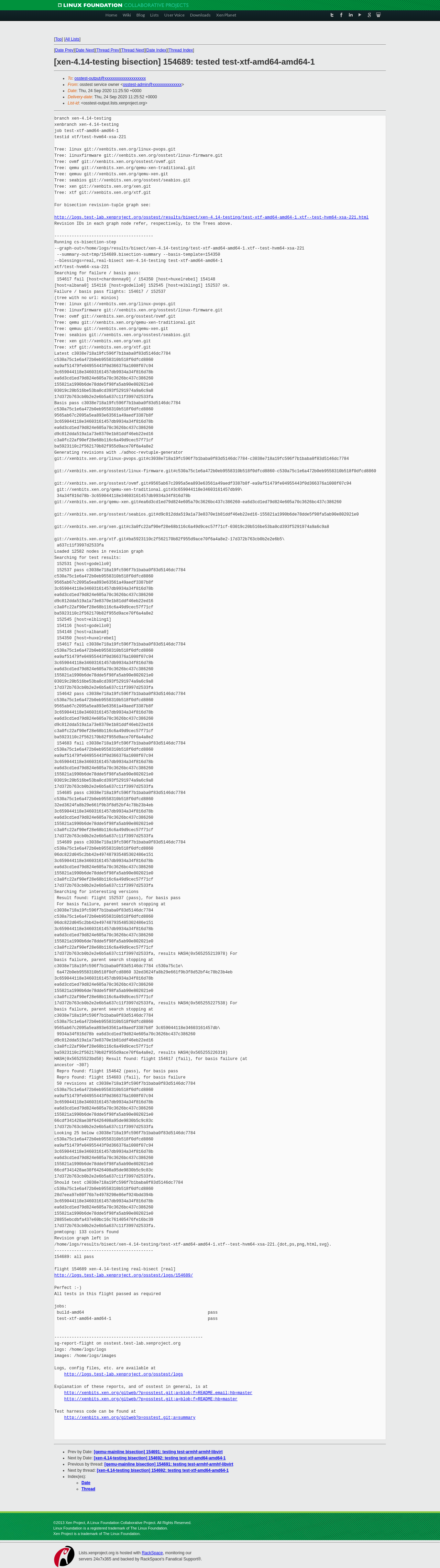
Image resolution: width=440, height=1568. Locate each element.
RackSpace (152, 1552)
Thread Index (181, 50)
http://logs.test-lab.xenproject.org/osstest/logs (123, 1374)
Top (58, 39)
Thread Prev (107, 50)
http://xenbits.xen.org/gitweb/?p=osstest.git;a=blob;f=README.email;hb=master (158, 1393)
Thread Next (132, 50)
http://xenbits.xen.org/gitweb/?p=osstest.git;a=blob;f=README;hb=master (151, 1399)
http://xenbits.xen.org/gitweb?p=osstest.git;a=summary (130, 1418)
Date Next (85, 50)
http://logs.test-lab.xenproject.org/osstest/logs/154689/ (123, 1275)
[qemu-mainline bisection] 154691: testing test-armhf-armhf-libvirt (158, 1451)
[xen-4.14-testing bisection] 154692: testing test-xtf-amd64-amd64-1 (160, 1458)
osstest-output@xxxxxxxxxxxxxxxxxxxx (110, 78)
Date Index (156, 50)
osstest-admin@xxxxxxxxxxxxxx (152, 84)
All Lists (72, 39)
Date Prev (64, 50)
